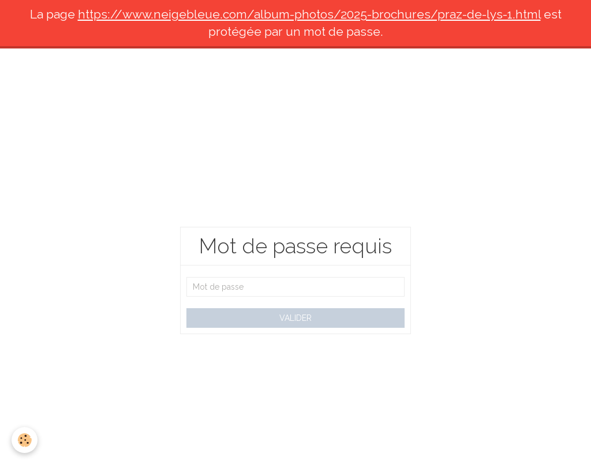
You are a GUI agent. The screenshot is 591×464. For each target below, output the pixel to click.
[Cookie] (25, 440)
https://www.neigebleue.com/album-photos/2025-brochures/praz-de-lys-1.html (309, 14)
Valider (295, 318)
